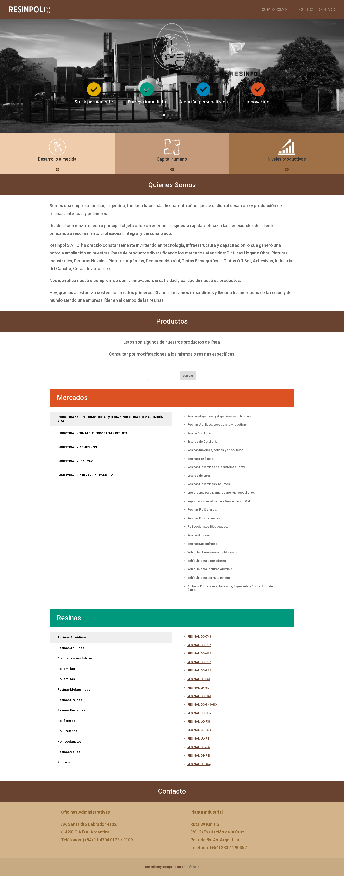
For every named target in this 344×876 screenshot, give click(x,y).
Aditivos (64, 762)
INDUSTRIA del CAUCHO (75, 461)
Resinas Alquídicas (72, 637)
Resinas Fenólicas (71, 710)
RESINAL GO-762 (199, 662)
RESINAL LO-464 (198, 764)
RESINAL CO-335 (199, 713)
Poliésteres (66, 721)
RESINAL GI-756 (198, 747)
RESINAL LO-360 (198, 679)
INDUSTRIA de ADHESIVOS (77, 447)
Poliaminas (66, 679)
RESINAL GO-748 (199, 636)
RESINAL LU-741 (198, 738)
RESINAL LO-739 (198, 721)
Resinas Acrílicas (71, 648)
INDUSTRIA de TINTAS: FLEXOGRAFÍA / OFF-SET (92, 433)
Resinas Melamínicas (74, 689)
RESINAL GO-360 (199, 670)
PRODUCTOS (303, 9)
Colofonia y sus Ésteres (75, 658)
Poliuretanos (67, 731)
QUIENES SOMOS (274, 9)
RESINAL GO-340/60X (202, 704)
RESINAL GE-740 (198, 755)
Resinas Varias (69, 752)
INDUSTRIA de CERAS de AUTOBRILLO (85, 475)
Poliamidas (66, 669)
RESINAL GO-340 (199, 696)
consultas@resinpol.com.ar (165, 867)
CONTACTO (327, 9)
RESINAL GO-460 (199, 653)
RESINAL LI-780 (198, 687)
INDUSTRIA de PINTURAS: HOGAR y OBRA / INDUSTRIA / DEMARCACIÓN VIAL (110, 419)
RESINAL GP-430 (199, 730)
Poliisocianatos (69, 741)
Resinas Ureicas (70, 700)
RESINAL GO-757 (199, 645)
